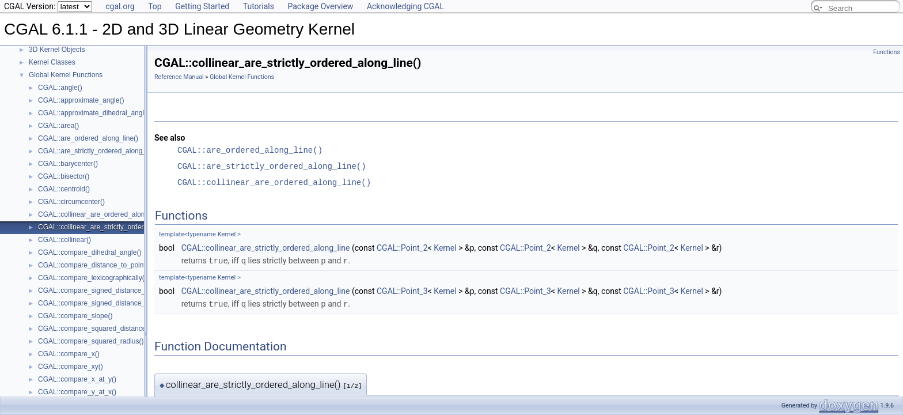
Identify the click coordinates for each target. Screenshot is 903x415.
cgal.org (119, 6)
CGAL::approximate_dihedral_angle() (95, 113)
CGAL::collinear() (64, 240)
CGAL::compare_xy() (70, 367)
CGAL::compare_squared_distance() (94, 329)
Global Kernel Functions (66, 75)
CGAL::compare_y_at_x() (77, 392)
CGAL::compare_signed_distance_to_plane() (107, 303)
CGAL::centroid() (64, 189)
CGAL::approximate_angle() (81, 100)
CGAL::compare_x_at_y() (77, 379)
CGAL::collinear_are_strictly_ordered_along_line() (114, 227)
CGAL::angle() (60, 88)
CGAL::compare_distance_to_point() (94, 265)
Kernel (227, 234)
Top (155, 6)
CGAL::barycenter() (68, 164)
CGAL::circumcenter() (71, 202)
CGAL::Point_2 (402, 247)
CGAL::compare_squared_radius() (90, 341)
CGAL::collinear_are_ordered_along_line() (103, 214)
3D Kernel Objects (57, 50)
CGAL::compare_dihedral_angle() (89, 252)
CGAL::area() (58, 126)
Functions (886, 52)
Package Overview (320, 6)
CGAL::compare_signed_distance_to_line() (104, 290)
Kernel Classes (52, 62)
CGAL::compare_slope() (75, 316)
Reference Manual (179, 77)
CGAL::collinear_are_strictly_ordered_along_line (265, 247)
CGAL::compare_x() (69, 354)
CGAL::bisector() (63, 176)
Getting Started (202, 6)
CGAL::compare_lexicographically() (92, 278)
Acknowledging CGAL (405, 6)
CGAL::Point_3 (402, 290)
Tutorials (258, 6)
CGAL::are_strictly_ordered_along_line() (100, 151)
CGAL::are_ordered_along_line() (88, 138)
